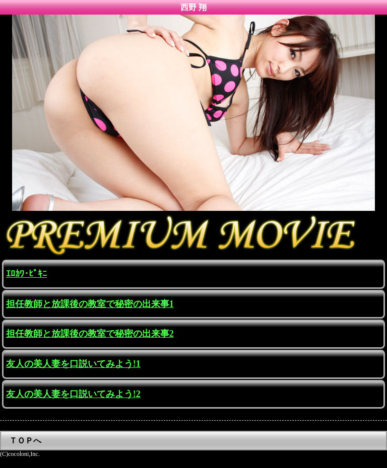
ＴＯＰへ (25, 440)
